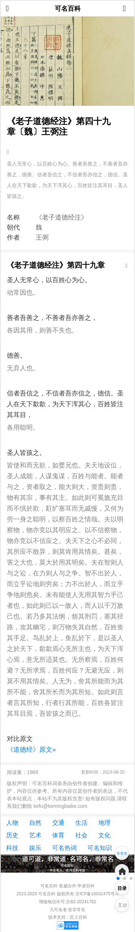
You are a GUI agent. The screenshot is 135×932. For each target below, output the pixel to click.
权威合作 (67, 885)
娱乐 (35, 848)
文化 (104, 835)
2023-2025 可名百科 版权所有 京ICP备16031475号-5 (67, 893)
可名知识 (99, 848)
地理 (104, 822)
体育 (58, 835)
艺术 (35, 835)
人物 (12, 822)
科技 (12, 848)
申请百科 (86, 885)
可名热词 (64, 848)
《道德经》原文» (31, 749)
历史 (12, 835)
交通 (58, 822)
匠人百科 (78, 917)
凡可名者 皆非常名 (67, 909)
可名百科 (68, 8)
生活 (81, 822)
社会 (81, 835)
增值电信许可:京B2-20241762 (67, 901)
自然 (35, 822)
